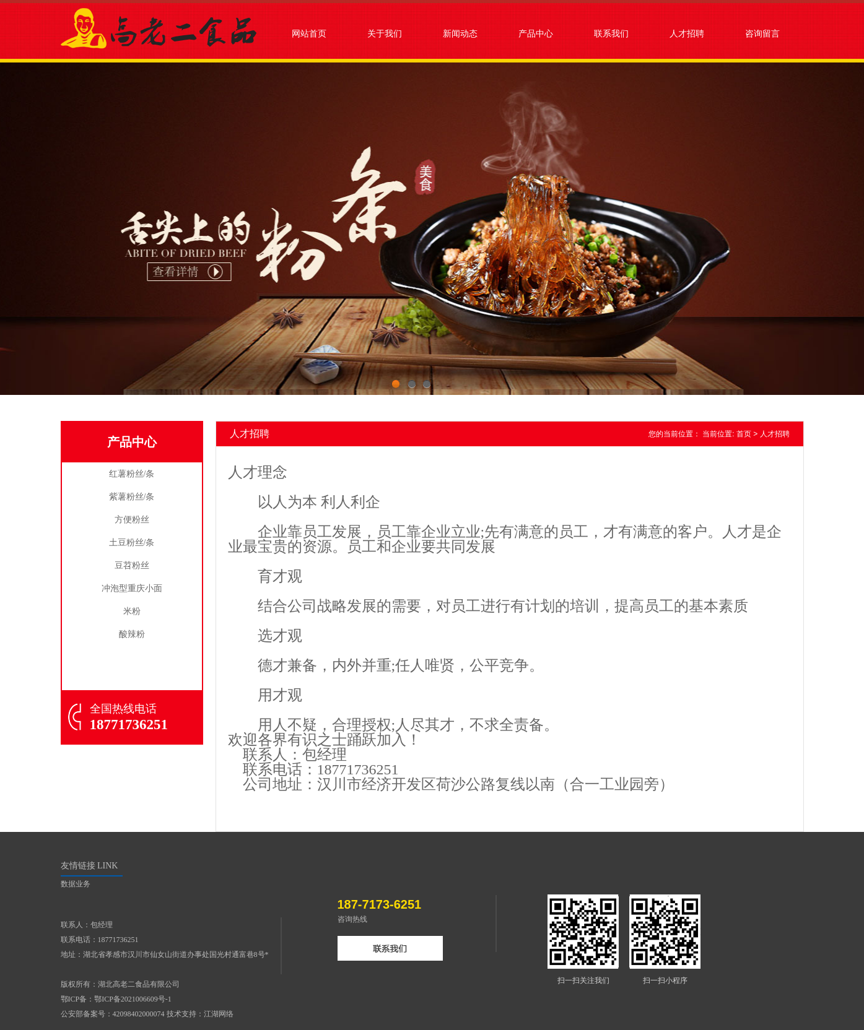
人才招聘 (687, 33)
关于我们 (384, 33)
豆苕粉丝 (132, 565)
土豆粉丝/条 (132, 542)
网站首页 (309, 33)
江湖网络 (218, 1014)
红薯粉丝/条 (132, 473)
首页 (743, 434)
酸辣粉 (132, 634)
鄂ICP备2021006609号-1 (133, 999)
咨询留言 (762, 33)
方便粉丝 (132, 519)
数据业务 (75, 884)
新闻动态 (460, 33)
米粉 (132, 611)
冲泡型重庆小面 (132, 588)
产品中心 (535, 33)
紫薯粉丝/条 (132, 496)
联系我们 (611, 33)
